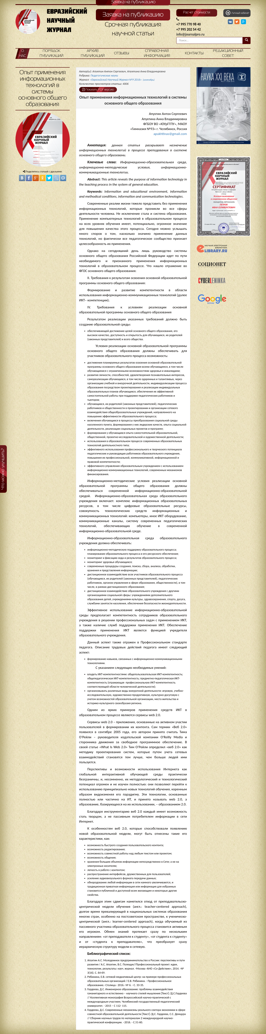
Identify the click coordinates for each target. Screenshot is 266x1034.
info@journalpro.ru (190, 34)
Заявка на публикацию (133, 15)
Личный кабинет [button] (237, 13)
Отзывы (121, 53)
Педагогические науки (104, 75)
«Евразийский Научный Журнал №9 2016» (122, 79)
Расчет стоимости (196, 12)
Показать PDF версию (98, 89)
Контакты (194, 53)
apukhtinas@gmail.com (170, 134)
